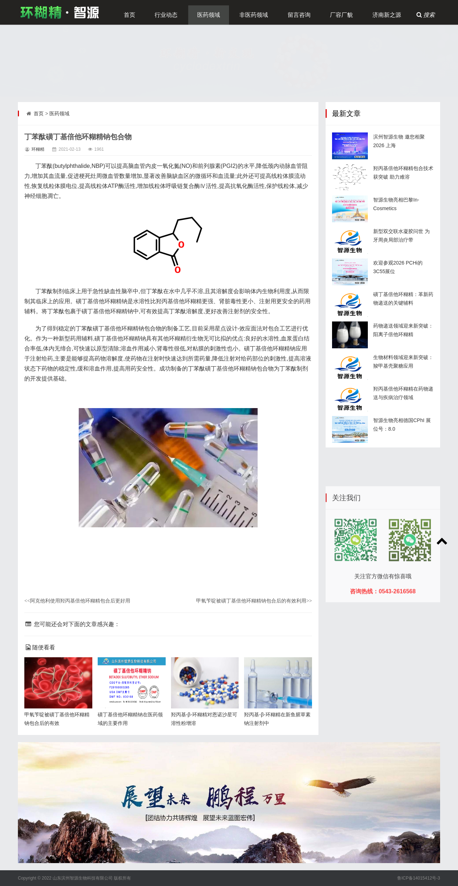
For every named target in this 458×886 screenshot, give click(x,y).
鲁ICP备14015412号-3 (418, 878)
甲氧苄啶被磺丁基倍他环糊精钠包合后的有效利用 (254, 601)
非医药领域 (253, 15)
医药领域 (208, 15)
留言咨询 (299, 15)
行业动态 (166, 15)
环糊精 (37, 149)
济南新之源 (386, 15)
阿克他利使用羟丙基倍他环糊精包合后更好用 (77, 601)
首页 (129, 15)
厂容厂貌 (341, 15)
